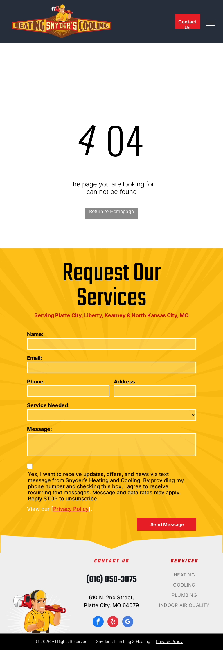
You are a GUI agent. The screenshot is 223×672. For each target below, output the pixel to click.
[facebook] (98, 622)
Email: (34, 358)
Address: (125, 382)
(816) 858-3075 (111, 579)
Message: (39, 429)
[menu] (210, 23)
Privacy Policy (71, 509)
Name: (35, 334)
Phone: (36, 382)
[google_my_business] (127, 622)
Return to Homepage (111, 211)
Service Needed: (48, 405)
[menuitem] (184, 577)
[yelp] (112, 622)
